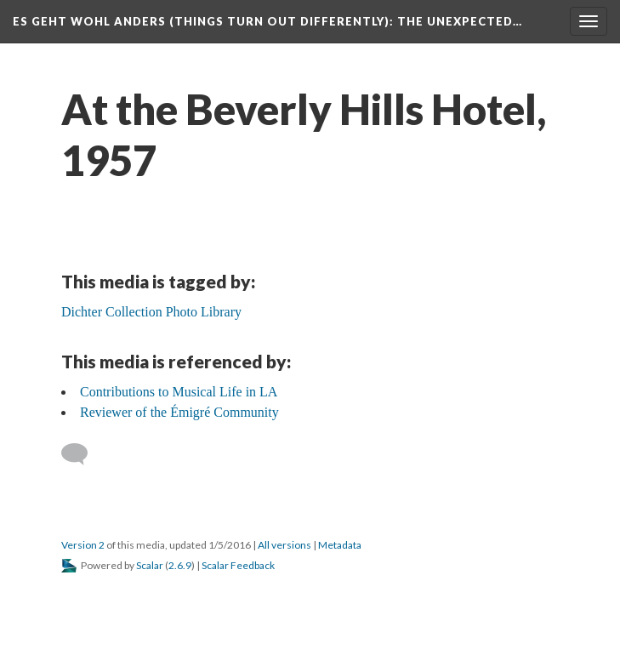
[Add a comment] (82, 454)
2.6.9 (179, 565)
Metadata (339, 544)
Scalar (149, 565)
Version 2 (83, 544)
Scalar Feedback (238, 565)
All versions (284, 544)
